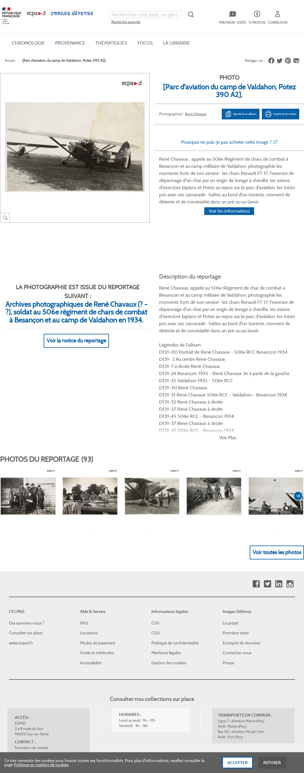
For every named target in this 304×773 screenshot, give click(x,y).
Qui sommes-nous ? (26, 532)
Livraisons (89, 541)
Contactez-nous (237, 562)
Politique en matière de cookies (41, 764)
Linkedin (278, 493)
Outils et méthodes (97, 562)
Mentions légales (166, 562)
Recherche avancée (125, 22)
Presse (228, 571)
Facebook (256, 493)
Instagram (290, 493)
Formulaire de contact (31, 656)
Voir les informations (229, 219)
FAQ (84, 532)
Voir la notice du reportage (76, 333)
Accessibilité (91, 571)
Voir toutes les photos (277, 461)
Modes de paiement (97, 551)
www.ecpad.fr (21, 551)
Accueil (10, 60)
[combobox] (145, 14)
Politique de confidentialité (175, 551)
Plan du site (165, 708)
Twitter (267, 493)
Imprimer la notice (280, 114)
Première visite (236, 541)
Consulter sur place (25, 541)
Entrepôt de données (241, 551)
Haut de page (257, 673)
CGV (155, 532)
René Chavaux (196, 114)
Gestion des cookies (168, 571)
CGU (155, 541)
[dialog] (152, 762)
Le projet (230, 532)
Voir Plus (227, 346)
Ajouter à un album (240, 114)
